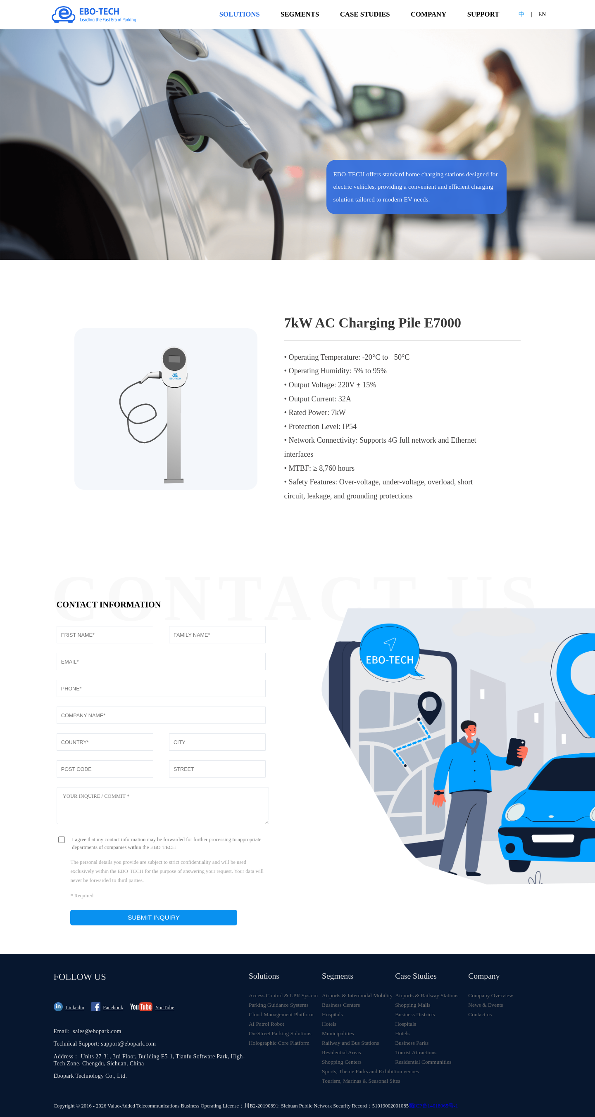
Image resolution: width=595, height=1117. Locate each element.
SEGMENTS (300, 14)
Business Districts (415, 1014)
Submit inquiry (154, 917)
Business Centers (341, 1005)
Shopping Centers (342, 1062)
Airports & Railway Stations (426, 995)
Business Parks (411, 1043)
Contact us (480, 1014)
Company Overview (490, 995)
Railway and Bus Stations (350, 1043)
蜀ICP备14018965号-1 (433, 1106)
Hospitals (332, 1014)
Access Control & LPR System (283, 995)
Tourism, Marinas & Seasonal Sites (358, 1081)
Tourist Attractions (415, 1052)
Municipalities (338, 1033)
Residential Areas (341, 1052)
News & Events (485, 1005)
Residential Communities (423, 1062)
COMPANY (428, 14)
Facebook (113, 1007)
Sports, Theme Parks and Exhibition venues (358, 1071)
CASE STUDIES (365, 14)
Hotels (329, 1024)
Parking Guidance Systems (279, 1005)
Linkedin (74, 1007)
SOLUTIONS (239, 19)
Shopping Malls (413, 1005)
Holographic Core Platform (279, 1043)
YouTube (164, 1007)
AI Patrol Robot (266, 1024)
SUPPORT (483, 14)
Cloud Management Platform (281, 1014)
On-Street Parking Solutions (280, 1033)
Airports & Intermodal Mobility (357, 995)
